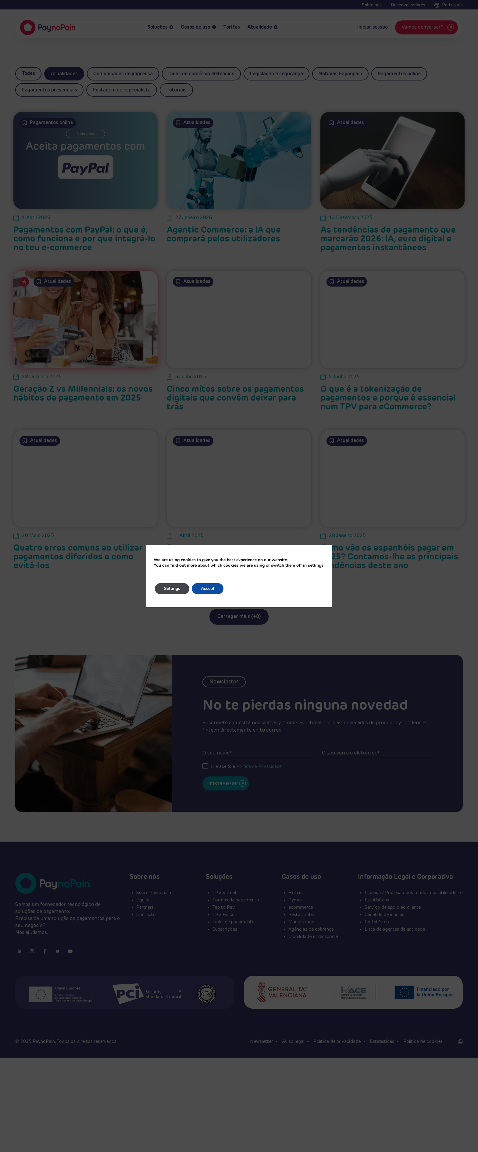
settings (315, 565)
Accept (207, 588)
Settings (172, 588)
